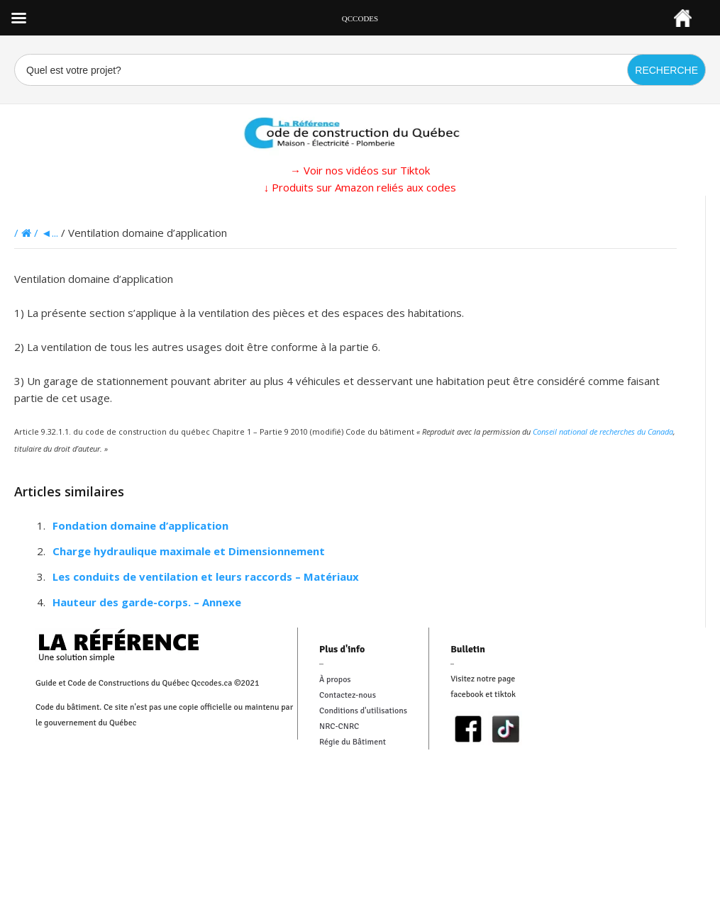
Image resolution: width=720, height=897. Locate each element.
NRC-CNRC (339, 726)
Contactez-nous (347, 695)
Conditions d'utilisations (363, 711)
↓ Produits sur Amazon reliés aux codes (360, 187)
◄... (49, 232)
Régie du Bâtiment (352, 742)
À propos (335, 679)
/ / (27, 232)
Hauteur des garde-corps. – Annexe (146, 602)
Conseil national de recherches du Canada (603, 431)
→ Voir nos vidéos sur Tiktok (360, 170)
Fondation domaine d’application (140, 525)
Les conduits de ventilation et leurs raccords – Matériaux (205, 576)
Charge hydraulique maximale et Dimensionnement (188, 551)
